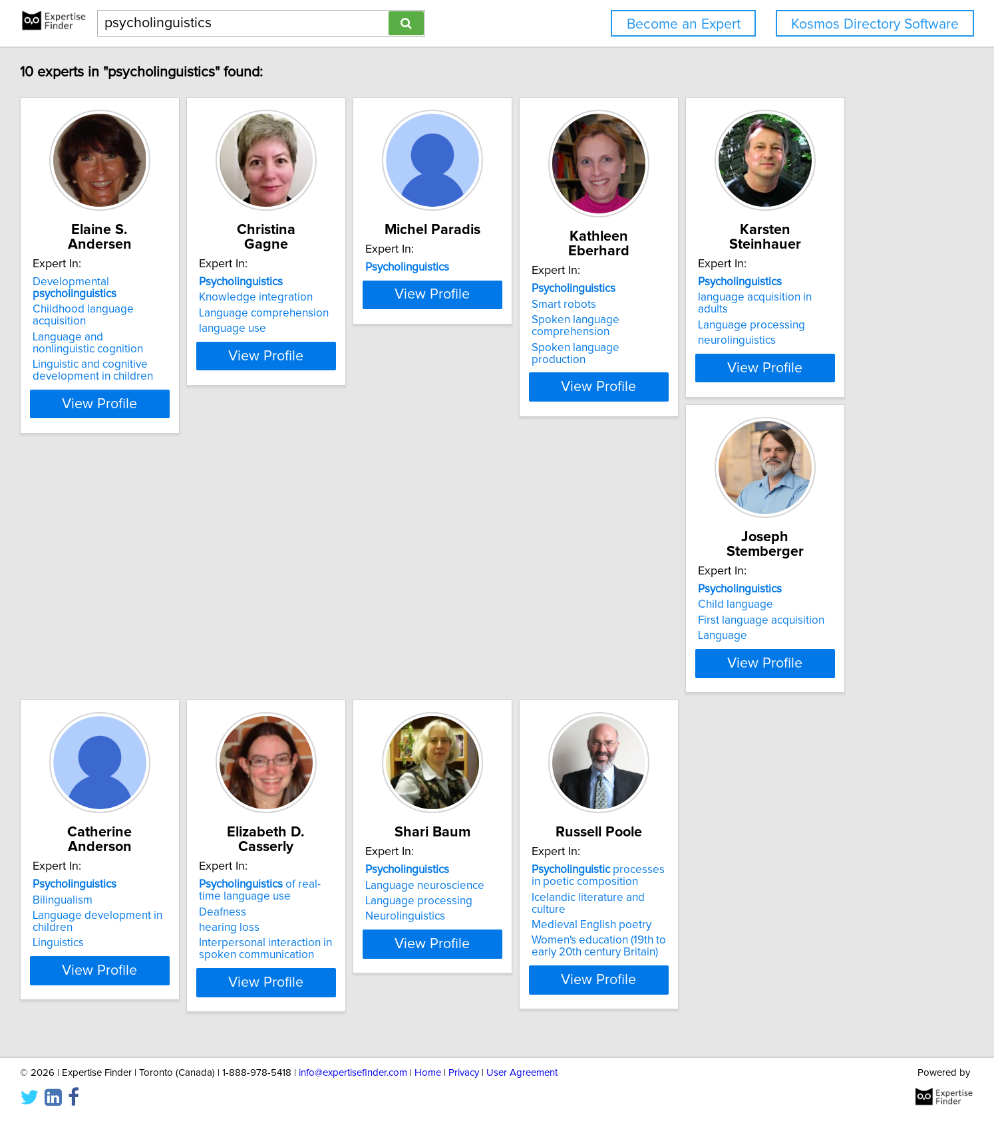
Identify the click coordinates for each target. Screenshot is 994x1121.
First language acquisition (373, 610)
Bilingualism (540, 594)
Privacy (463, 1073)
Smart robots (741, 290)
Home (427, 1073)
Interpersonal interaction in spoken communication (775, 644)
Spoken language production (781, 333)
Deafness (732, 606)
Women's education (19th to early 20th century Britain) (391, 955)
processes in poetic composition (382, 897)
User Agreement (522, 1073)
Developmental (191, 267)
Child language (347, 594)
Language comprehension (375, 299)
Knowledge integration (367, 283)
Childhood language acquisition (188, 283)
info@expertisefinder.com (353, 1073)
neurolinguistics (149, 626)
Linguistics (535, 638)
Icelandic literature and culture (385, 918)
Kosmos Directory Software (875, 24)
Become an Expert (684, 24)
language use (343, 314)
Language (334, 626)
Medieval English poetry (370, 934)
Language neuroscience (170, 906)
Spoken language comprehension (753, 311)
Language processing (164, 610)
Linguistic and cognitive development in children (170, 332)
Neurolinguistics (150, 937)
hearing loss (739, 622)
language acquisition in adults (183, 594)
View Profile (194, 365)
